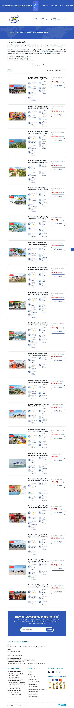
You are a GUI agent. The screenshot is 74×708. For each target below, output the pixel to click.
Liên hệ (29, 672)
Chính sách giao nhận (33, 691)
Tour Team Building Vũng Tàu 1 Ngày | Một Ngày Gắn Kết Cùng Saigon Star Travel (37, 354)
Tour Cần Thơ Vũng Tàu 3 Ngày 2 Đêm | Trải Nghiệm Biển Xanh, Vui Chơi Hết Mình (38, 133)
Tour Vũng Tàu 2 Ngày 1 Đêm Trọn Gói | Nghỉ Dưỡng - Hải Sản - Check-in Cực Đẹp (38, 405)
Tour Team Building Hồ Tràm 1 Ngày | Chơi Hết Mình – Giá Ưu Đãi (38, 561)
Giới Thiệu (45, 5)
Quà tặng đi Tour (32, 679)
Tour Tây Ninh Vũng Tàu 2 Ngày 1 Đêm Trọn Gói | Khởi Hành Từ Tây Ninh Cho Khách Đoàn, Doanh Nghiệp (38, 107)
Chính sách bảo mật (32, 684)
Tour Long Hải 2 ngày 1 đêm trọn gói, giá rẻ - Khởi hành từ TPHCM (38, 479)
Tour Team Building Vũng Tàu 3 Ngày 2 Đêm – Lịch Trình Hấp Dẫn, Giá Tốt (38, 536)
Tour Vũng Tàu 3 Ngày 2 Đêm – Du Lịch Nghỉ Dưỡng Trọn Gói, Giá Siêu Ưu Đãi (38, 586)
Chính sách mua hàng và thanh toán (36, 689)
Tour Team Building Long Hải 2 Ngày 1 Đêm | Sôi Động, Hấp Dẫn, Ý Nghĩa (38, 430)
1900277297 (56, 19)
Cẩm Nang (54, 5)
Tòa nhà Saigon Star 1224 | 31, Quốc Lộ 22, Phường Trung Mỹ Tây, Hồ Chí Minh (26, 646)
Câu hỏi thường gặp (32, 696)
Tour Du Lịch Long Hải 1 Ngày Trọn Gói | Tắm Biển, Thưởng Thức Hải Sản (38, 507)
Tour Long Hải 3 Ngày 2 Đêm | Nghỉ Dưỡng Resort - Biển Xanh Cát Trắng (38, 218)
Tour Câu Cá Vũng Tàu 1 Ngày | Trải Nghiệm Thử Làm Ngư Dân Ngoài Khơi (37, 454)
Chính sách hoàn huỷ (33, 686)
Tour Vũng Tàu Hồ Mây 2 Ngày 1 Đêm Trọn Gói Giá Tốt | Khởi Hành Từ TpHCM (38, 189)
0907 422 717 (18, 655)
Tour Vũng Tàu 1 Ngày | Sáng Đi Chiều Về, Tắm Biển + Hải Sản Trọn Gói (38, 381)
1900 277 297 (11, 655)
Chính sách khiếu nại (33, 694)
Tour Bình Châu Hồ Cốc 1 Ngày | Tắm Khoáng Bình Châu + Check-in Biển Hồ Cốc (38, 269)
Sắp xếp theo (50, 70)
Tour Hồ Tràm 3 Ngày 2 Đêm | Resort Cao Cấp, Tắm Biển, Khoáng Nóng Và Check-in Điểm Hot (38, 243)
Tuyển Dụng (69, 5)
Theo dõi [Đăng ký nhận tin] (49, 629)
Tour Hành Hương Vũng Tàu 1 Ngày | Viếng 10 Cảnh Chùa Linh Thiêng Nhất (37, 162)
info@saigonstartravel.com (14, 651)
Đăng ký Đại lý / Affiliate (33, 681)
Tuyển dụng (30, 674)
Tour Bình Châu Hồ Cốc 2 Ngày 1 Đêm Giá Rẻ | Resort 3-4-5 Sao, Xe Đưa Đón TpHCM (38, 324)
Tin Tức (61, 5)
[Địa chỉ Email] (37, 629)
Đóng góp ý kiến (31, 676)
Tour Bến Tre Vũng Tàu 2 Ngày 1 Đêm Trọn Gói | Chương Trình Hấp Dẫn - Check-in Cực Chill (38, 78)
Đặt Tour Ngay (58, 85)
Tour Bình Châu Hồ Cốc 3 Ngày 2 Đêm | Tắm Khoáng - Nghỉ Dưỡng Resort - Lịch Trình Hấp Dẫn (38, 294)
